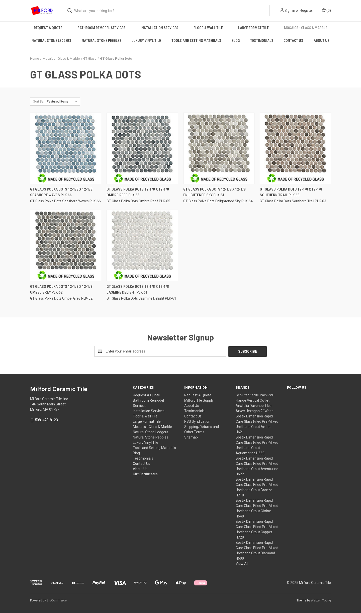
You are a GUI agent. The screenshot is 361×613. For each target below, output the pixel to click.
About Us (321, 41)
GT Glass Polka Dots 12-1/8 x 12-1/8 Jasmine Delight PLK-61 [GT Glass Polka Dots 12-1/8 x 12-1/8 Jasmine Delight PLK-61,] (138, 289)
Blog (236, 41)
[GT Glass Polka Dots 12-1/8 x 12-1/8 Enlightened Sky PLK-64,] (218, 148)
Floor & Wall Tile (208, 28)
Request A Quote (48, 28)
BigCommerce (57, 600)
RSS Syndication (197, 421)
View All (242, 563)
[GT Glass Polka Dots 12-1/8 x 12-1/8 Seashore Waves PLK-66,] (65, 148)
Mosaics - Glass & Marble (305, 28)
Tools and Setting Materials (196, 41)
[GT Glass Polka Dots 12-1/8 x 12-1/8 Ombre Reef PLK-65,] (142, 148)
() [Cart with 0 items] (326, 10)
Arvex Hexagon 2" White (255, 411)
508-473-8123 (46, 419)
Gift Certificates (145, 474)
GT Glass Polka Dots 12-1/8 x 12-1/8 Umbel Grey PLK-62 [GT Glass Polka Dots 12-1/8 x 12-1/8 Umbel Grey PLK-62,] (61, 289)
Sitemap (191, 437)
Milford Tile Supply (199, 400)
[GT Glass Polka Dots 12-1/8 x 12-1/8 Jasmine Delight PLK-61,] (142, 245)
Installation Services (159, 28)
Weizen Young (321, 600)
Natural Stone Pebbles (101, 41)
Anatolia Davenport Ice (254, 405)
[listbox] (63, 101)
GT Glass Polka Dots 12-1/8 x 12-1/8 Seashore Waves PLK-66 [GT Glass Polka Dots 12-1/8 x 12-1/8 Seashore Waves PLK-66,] (61, 192)
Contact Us (293, 41)
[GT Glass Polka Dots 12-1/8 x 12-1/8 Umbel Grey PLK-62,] (65, 245)
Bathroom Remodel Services (101, 28)
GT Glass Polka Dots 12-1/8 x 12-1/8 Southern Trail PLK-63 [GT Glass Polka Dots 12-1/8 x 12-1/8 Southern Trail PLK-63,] (291, 192)
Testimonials (261, 41)
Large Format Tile (253, 28)
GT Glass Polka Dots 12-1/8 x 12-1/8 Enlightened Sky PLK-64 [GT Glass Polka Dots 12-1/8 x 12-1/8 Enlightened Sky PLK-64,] (214, 192)
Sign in (290, 11)
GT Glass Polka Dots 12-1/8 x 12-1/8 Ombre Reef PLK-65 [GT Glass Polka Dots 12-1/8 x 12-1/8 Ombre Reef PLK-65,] (138, 192)
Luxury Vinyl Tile (146, 41)
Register (306, 11)
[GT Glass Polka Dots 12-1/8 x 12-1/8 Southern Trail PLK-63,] (295, 148)
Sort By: (38, 101)
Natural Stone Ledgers (51, 41)
